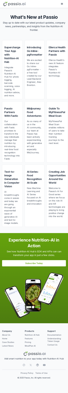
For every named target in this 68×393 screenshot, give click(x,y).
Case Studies (8, 342)
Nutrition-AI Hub (32, 335)
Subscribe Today (34, 263)
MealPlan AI (30, 346)
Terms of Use (41, 373)
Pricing (28, 342)
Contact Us (52, 345)
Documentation (54, 335)
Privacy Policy (27, 373)
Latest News (8, 346)
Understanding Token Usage (54, 339)
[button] (62, 4)
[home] (13, 4)
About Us (6, 335)
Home (4, 338)
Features (29, 338)
